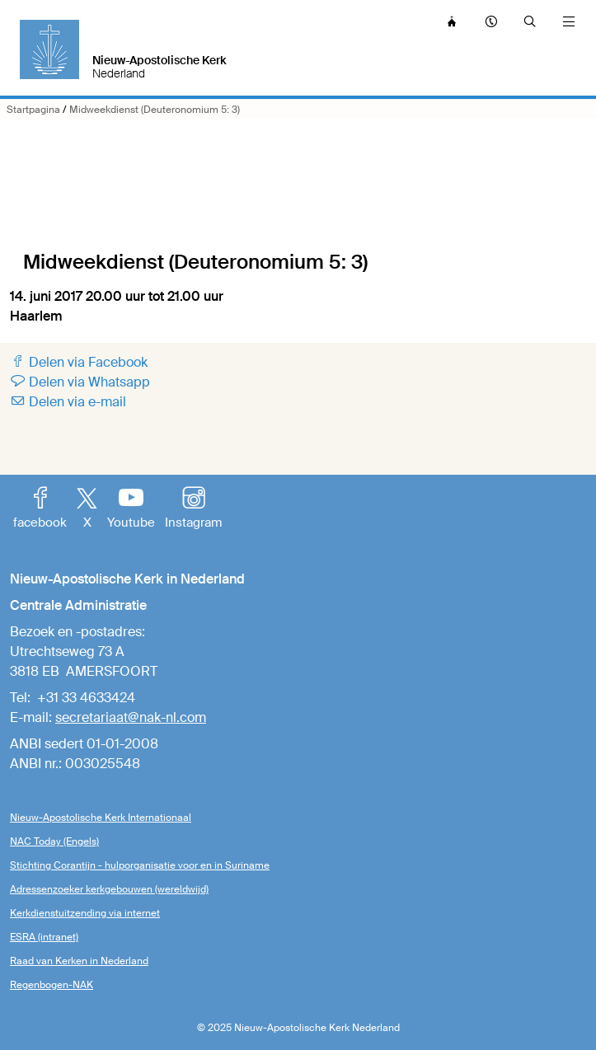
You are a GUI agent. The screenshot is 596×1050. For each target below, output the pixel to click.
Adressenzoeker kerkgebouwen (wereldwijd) (109, 889)
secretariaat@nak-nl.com (130, 717)
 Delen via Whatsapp (80, 382)
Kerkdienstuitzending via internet (85, 913)
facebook (40, 509)
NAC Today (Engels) (54, 841)
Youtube (131, 509)
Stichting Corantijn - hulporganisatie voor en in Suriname (140, 865)
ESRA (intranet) (44, 937)
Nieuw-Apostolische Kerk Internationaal (100, 817)
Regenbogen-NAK (51, 984)
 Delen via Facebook (79, 362)
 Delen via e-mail (68, 401)
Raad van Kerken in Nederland (79, 961)
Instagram (193, 509)
